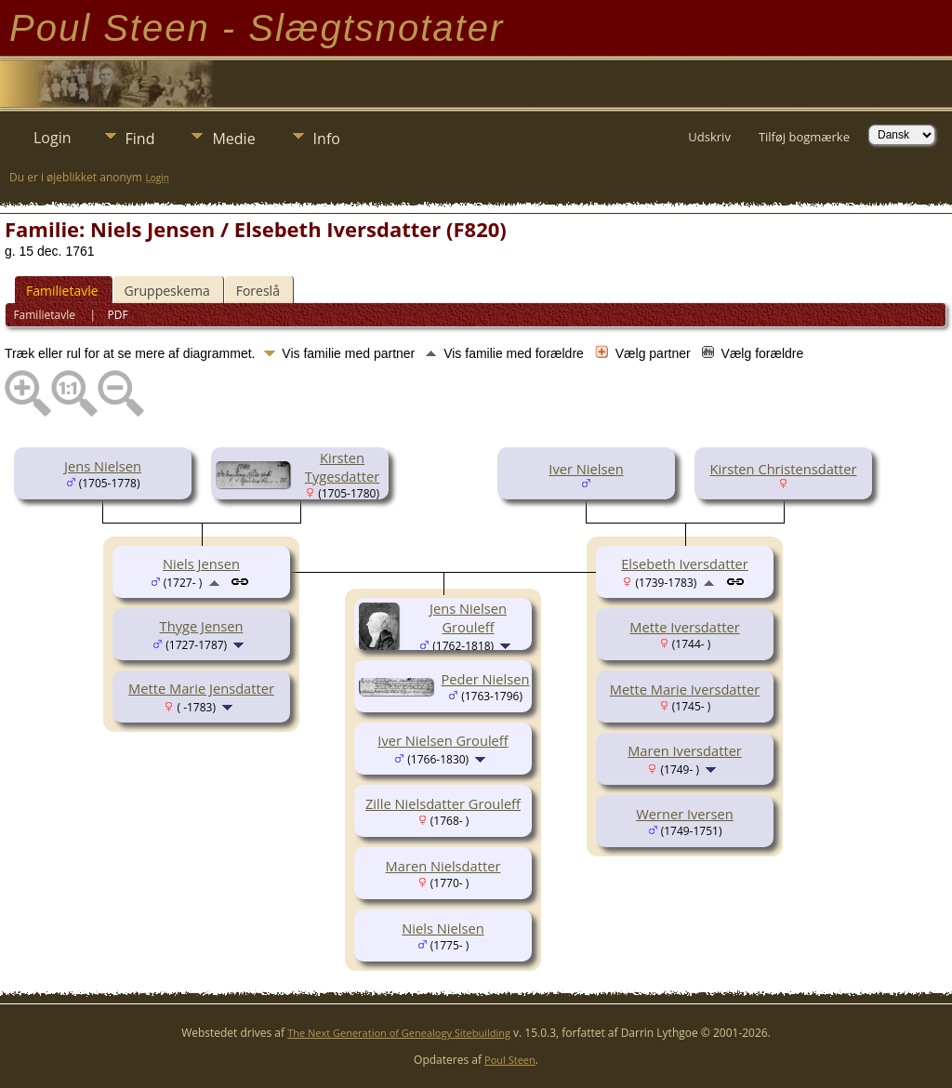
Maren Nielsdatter (443, 865)
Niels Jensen (201, 563)
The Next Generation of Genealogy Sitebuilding (398, 1033)
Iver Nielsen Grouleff (442, 740)
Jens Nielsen (102, 466)
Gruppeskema (167, 290)
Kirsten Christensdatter (783, 468)
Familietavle (62, 290)
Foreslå (258, 290)
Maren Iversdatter (685, 750)
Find (140, 138)
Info (326, 138)
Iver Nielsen (586, 468)
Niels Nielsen (442, 928)
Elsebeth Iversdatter (684, 563)
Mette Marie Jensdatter (201, 688)
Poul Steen (510, 1060)
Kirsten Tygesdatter (342, 466)
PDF (118, 315)
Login (52, 137)
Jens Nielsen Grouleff (468, 617)
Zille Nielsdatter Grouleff (443, 803)
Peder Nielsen (486, 679)
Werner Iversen (685, 813)
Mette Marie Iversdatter (685, 689)
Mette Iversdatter (684, 626)
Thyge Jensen (202, 626)
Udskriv (709, 136)
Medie (233, 138)
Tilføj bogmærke (804, 136)
